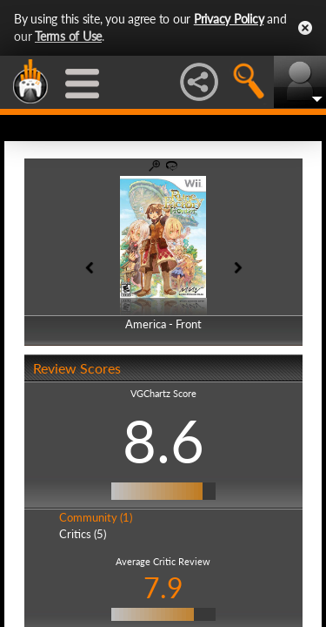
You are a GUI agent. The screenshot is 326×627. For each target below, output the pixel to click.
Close (305, 28)
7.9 (163, 587)
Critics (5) (82, 534)
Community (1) (95, 517)
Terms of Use (68, 36)
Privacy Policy (229, 18)
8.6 (163, 440)
